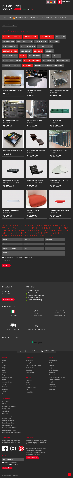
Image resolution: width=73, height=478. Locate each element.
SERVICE (56, 17)
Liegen (4, 368)
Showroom (52, 372)
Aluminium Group (7, 416)
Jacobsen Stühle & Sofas (9, 428)
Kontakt (51, 382)
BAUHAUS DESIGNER (31, 17)
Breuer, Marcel (30, 372)
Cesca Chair (5, 411)
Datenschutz (52, 387)
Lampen (4, 387)
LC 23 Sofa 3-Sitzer (28, 46)
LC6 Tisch (46, 56)
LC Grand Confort (7, 418)
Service (5, 25)
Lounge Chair (6, 409)
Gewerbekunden (54, 375)
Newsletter (52, 384)
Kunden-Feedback (31, 387)
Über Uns (28, 377)
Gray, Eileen (29, 370)
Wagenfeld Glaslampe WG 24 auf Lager (49, 65)
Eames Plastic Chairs (8, 420)
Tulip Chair (27, 65)
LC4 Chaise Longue (10, 56)
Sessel (4, 360)
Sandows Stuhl (63, 60)
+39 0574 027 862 (49, 351)
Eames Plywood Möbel (8, 430)
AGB (27, 390)
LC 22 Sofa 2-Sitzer (10, 46)
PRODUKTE (8, 17)
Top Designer (29, 358)
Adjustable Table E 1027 (12, 37)
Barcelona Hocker (30, 37)
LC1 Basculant (26, 51)
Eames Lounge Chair (24, 41)
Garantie (51, 365)
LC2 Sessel (5, 401)
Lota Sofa (56, 56)
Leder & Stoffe (53, 370)
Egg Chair (5, 413)
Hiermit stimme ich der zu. (17, 257)
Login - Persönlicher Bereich (57, 377)
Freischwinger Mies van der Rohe (11, 432)
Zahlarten (52, 363)
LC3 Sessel (49, 51)
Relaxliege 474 (48, 60)
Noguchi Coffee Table (32, 60)
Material (28, 382)
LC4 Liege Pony (34, 56)
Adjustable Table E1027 (9, 406)
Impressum (52, 389)
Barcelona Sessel (46, 37)
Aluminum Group (7, 377)
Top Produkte (6, 399)
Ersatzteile (13, 25)
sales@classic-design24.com (30, 351)
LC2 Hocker (38, 51)
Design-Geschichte (54, 379)
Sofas (4, 365)
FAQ (50, 368)
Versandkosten (53, 360)
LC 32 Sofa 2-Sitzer (45, 46)
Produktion (29, 380)
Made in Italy (29, 385)
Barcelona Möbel (7, 425)
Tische (4, 384)
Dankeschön (29, 392)
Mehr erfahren (8, 300)
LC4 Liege (23, 56)
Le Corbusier (29, 360)
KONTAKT (63, 17)
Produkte (4, 358)
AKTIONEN (18, 17)
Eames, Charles (30, 363)
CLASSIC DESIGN (46, 17)
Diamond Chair (8, 41)
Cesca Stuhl (60, 37)
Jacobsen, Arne (30, 368)
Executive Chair (41, 41)
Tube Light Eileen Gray (11, 65)
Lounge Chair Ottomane (12, 60)
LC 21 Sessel (54, 41)
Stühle (4, 372)
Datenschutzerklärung (24, 257)
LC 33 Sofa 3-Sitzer (10, 51)
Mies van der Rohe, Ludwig (33, 365)
